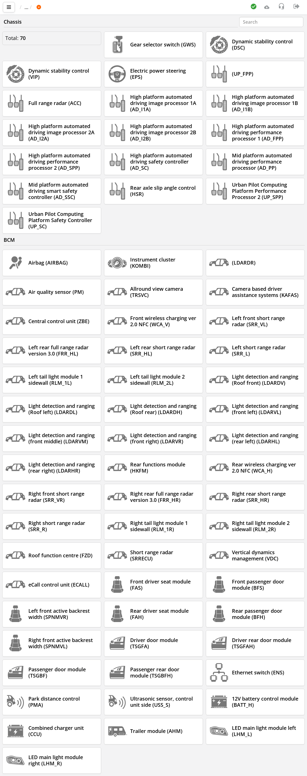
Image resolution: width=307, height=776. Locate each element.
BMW (67, 7)
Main (28, 7)
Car (50, 7)
